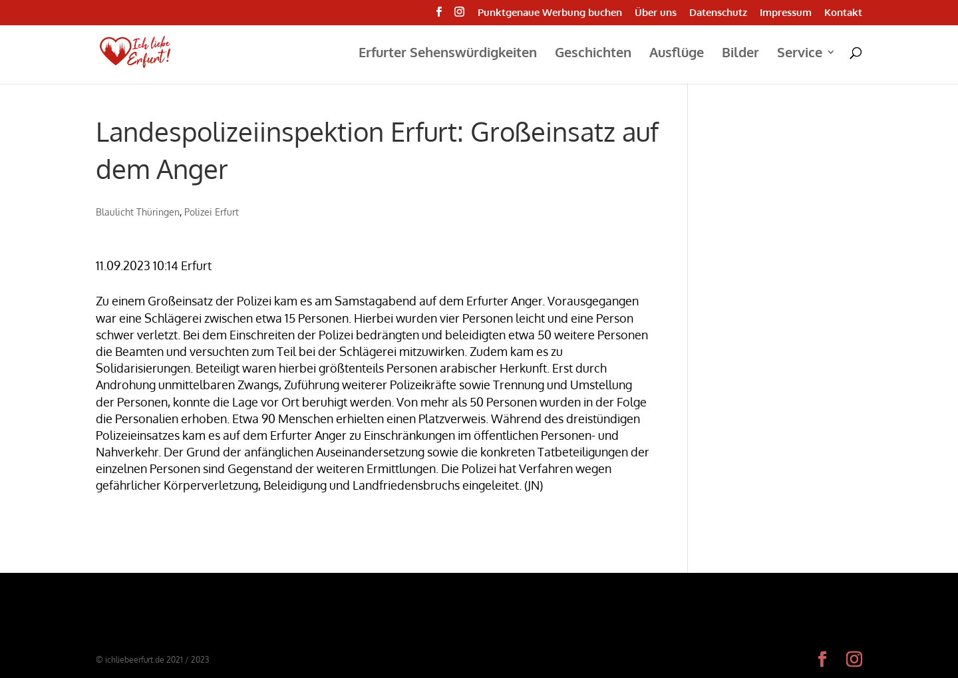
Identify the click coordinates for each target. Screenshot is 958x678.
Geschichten (593, 54)
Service (799, 54)
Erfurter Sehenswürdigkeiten (448, 54)
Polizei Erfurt (211, 212)
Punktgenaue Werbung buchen (550, 13)
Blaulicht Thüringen (138, 212)
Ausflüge (676, 54)
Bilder (740, 54)
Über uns (656, 13)
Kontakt (843, 13)
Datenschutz (718, 13)
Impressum (786, 13)
